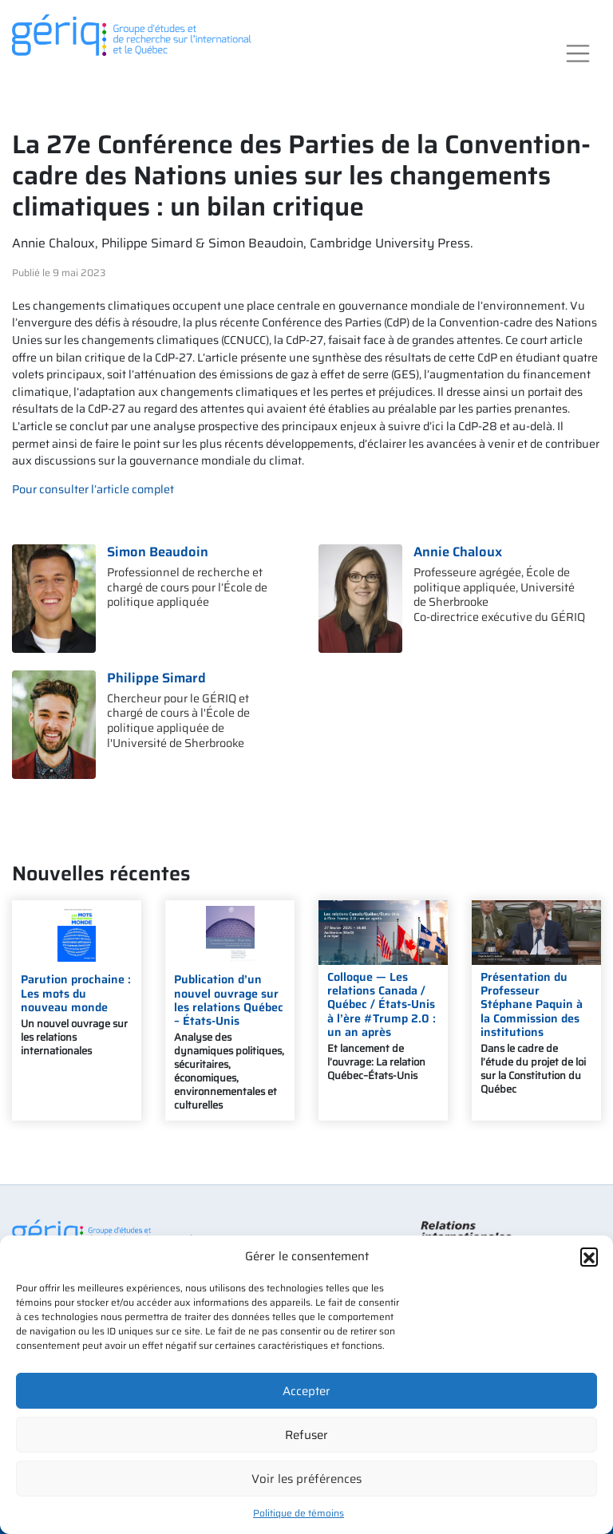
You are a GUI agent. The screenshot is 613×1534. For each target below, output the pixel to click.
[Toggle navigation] (578, 54)
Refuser (306, 1435)
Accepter (306, 1391)
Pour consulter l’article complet (93, 489)
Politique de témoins (298, 1512)
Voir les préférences (306, 1479)
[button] (589, 1256)
